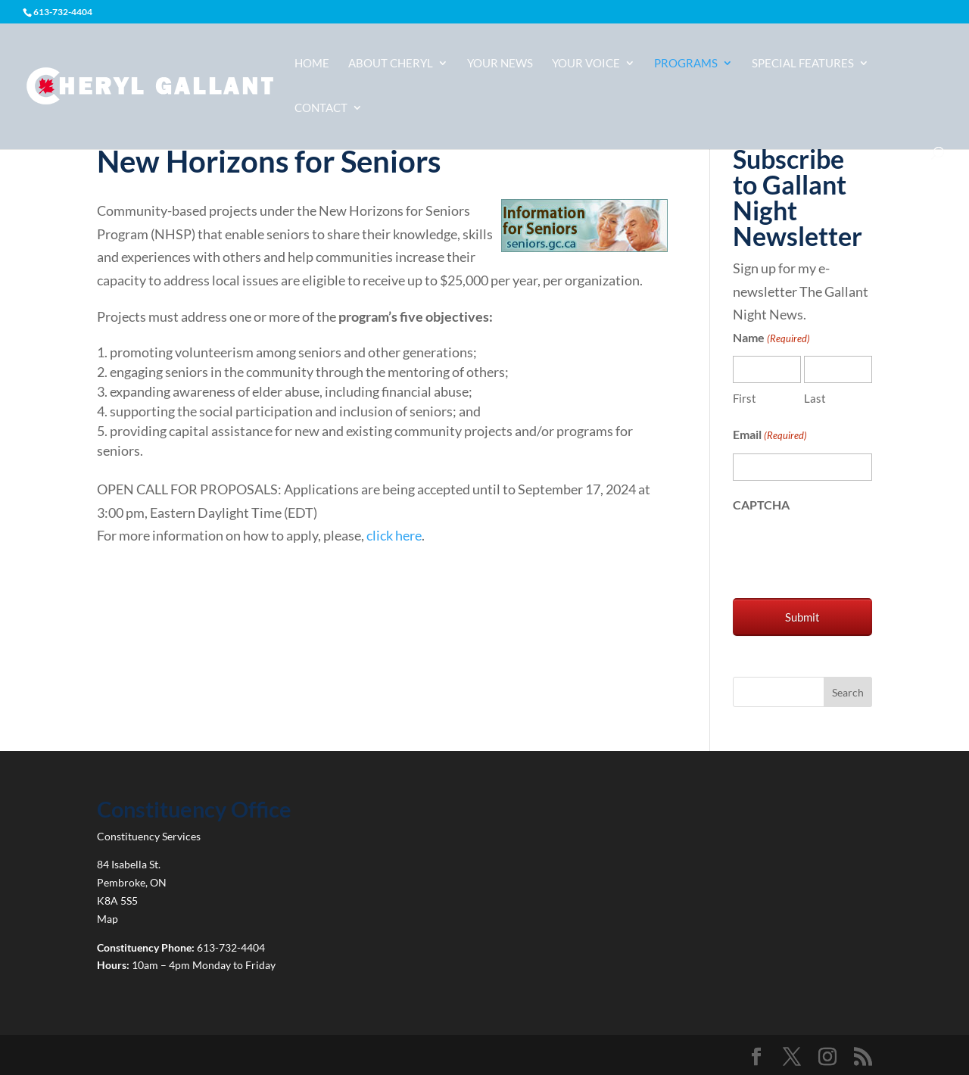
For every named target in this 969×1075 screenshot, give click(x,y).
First (744, 398)
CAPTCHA (761, 504)
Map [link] (107, 918)
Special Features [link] (803, 64)
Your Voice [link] (586, 64)
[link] (149, 84)
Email (770, 435)
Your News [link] (500, 64)
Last (815, 398)
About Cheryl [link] (390, 64)
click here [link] (394, 535)
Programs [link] (686, 64)
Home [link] (311, 64)
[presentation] (848, 551)
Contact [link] (320, 108)
